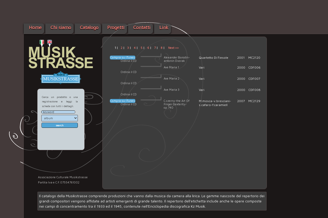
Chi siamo (61, 27)
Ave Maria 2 (171, 78)
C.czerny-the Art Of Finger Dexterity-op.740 (177, 104)
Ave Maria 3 (171, 89)
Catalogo (89, 27)
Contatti (141, 27)
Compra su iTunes (122, 57)
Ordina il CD (129, 60)
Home (35, 27)
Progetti (115, 27)
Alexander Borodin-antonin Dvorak (177, 59)
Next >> (173, 47)
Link (163, 27)
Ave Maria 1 (171, 67)
